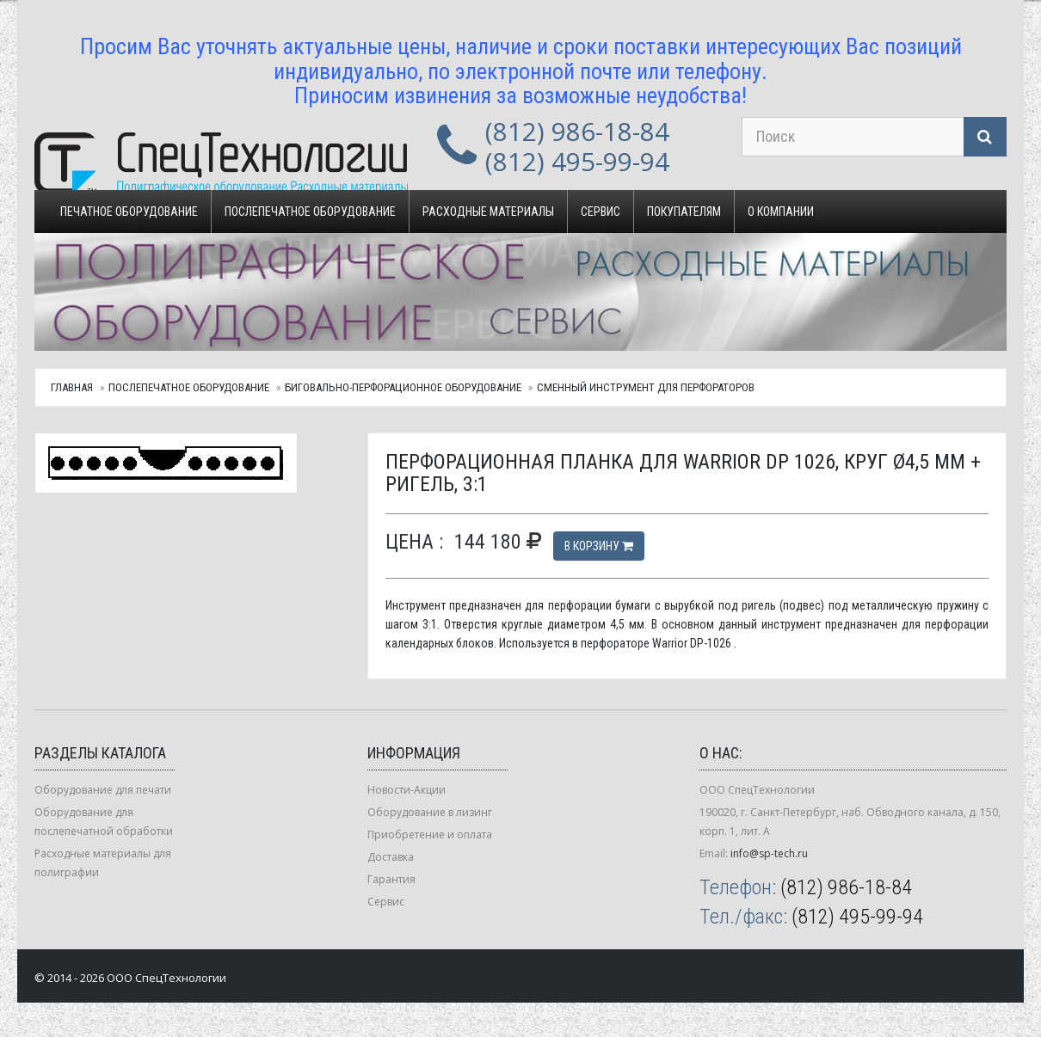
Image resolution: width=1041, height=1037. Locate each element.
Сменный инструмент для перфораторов (646, 387)
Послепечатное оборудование (310, 211)
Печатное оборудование (129, 211)
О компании (781, 211)
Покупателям (684, 211)
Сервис (600, 211)
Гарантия (391, 879)
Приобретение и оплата (429, 834)
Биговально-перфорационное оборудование (403, 387)
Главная (72, 387)
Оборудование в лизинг (429, 812)
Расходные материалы (488, 211)
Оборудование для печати (102, 789)
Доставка (390, 857)
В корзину (598, 546)
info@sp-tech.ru (769, 853)
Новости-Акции (406, 789)
